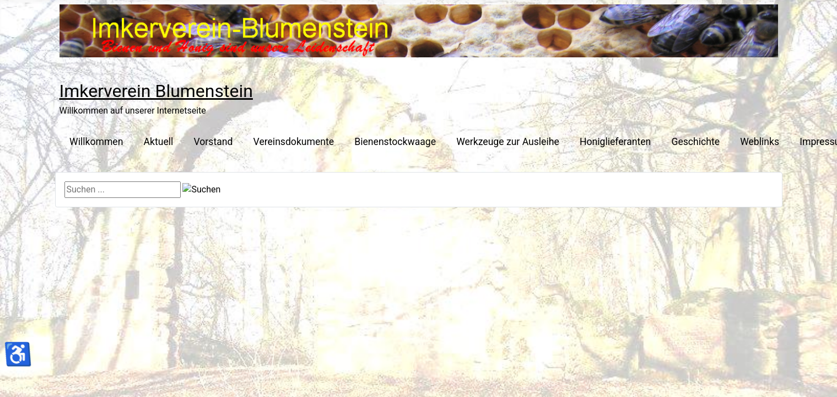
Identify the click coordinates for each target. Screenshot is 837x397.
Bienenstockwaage (395, 141)
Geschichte (695, 141)
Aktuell (159, 141)
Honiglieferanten (615, 141)
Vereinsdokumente (293, 141)
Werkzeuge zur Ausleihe (507, 141)
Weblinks (759, 141)
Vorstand (213, 141)
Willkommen (96, 141)
